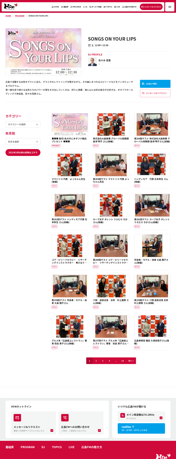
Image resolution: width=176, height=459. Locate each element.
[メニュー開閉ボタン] (169, 6)
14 (122, 360)
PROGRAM (19, 15)
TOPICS (57, 447)
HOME (8, 15)
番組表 (10, 447)
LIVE (72, 447)
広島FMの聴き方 (91, 447)
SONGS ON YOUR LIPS (38, 15)
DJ (43, 447)
